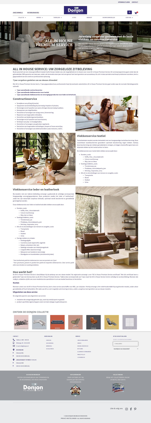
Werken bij (49, 345)
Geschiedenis (49, 343)
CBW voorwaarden (82, 340)
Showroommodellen (109, 17)
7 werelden (57, 17)
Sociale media (50, 348)
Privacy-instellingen (68, 418)
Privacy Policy (81, 353)
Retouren (80, 348)
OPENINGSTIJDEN (124, 2)
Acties (74, 17)
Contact (135, 2)
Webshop (89, 17)
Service (79, 343)
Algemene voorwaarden (84, 351)
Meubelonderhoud (82, 345)
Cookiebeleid (81, 356)
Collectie (22, 17)
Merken (39, 17)
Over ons (129, 17)
